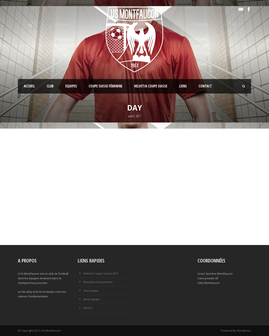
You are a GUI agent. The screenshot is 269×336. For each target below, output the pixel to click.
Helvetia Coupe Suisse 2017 (100, 273)
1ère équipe (91, 291)
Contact (205, 86)
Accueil (29, 86)
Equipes (71, 86)
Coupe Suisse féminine (105, 86)
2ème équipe (91, 299)
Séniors (88, 308)
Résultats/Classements (98, 282)
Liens (183, 86)
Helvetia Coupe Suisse (150, 86)
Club (50, 86)
